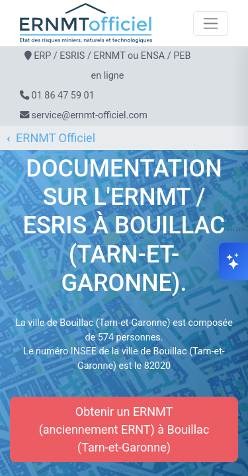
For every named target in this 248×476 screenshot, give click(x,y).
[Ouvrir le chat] (233, 261)
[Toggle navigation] (210, 23)
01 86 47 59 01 (63, 95)
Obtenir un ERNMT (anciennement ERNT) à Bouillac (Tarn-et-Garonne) (124, 429)
